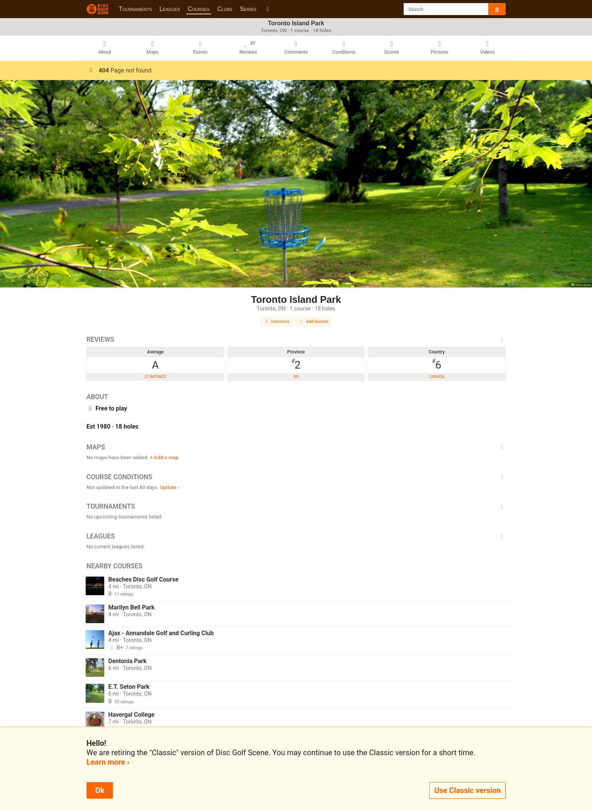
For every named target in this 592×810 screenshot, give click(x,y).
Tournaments (135, 9)
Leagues (169, 9)
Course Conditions (296, 477)
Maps (296, 447)
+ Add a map (164, 457)
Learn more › (107, 762)
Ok (99, 790)
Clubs (224, 9)
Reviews (296, 339)
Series (248, 9)
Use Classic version (467, 790)
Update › (169, 487)
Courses (199, 9)
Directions (277, 321)
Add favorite (313, 321)
